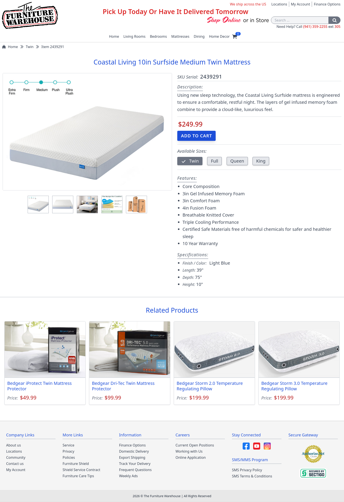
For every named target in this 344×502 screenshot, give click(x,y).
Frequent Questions (135, 469)
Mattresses (180, 36)
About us (13, 445)
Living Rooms (135, 36)
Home (114, 36)
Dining (199, 36)
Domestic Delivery (134, 451)
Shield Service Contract (81, 469)
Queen (237, 161)
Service (68, 445)
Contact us (15, 463)
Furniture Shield (76, 463)
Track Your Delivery (134, 463)
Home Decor (219, 36)
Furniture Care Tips (78, 475)
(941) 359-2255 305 (321, 26)
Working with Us (189, 451)
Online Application (191, 457)
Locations (279, 4)
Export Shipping (132, 457)
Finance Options (327, 4)
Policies (69, 457)
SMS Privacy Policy (247, 470)
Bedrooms (158, 36)
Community (15, 457)
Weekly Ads (128, 475)
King (260, 161)
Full (214, 161)
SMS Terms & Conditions (252, 476)
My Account (300, 4)
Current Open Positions (195, 445)
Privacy (68, 451)
